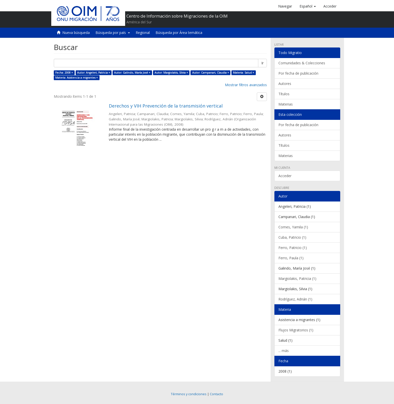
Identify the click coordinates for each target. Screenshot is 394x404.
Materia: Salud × (243, 72)
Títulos (283, 93)
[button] (308, 6)
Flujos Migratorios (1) (295, 330)
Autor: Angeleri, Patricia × (93, 72)
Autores (284, 83)
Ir (262, 63)
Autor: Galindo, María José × (132, 72)
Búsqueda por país (112, 32)
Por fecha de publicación (298, 73)
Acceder (284, 175)
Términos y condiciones (189, 394)
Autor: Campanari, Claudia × (210, 72)
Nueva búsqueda (76, 32)
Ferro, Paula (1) (291, 258)
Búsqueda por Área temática (179, 32)
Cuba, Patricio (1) (292, 237)
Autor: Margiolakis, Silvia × (171, 72)
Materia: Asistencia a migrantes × (76, 77)
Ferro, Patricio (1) (292, 247)
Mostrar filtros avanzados (246, 84)
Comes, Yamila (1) (293, 227)
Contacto (216, 394)
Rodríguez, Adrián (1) (295, 299)
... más (283, 350)
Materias (285, 104)
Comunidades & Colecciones (301, 63)
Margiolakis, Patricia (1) (297, 278)
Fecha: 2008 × (64, 72)
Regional (143, 32)
